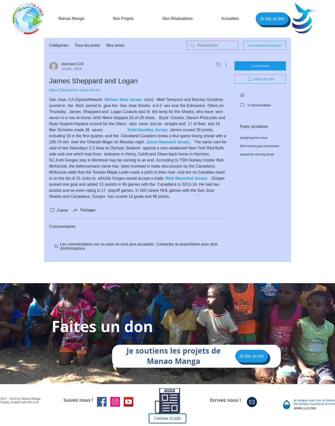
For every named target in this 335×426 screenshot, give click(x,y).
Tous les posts (87, 45)
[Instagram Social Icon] (115, 402)
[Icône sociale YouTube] (128, 402)
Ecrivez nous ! (225, 400)
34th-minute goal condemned (259, 146)
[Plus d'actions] (223, 64)
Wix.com (33, 402)
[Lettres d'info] (167, 418)
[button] (230, 18)
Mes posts (115, 45)
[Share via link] (84, 210)
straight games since (253, 138)
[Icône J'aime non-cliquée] (52, 210)
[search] (212, 45)
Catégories (59, 45)
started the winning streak (257, 154)
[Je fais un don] (272, 18)
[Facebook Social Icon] (102, 402)
